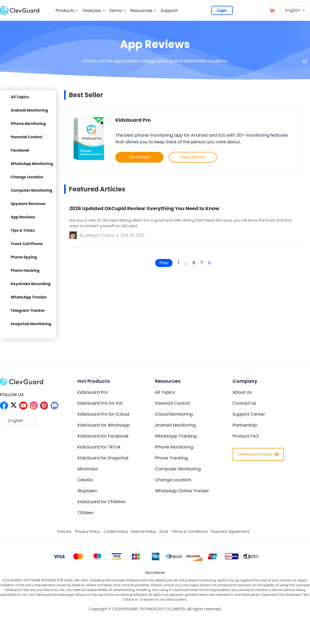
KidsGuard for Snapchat (102, 458)
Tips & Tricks (23, 230)
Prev (163, 263)
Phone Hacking (25, 270)
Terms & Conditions (189, 531)
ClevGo (85, 480)
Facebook (20, 150)
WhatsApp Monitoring (32, 163)
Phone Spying (24, 257)
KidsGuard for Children (101, 502)
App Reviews (23, 217)
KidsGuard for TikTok (98, 447)
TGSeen (85, 513)
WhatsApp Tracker (29, 297)
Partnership (245, 425)
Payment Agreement (230, 531)
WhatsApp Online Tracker (182, 491)
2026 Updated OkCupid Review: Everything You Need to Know (144, 208)
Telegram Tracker (28, 310)
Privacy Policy (87, 531)
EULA (163, 531)
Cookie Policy (116, 531)
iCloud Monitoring (174, 414)
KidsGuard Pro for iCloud (103, 414)
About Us (242, 392)
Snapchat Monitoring (31, 323)
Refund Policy (143, 531)
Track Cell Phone (27, 243)
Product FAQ (246, 436)
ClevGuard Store (258, 454)
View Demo (193, 157)
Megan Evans (100, 235)
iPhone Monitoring (28, 123)
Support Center (249, 414)
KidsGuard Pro (133, 120)
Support (169, 10)
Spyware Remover (28, 203)
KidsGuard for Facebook (102, 436)
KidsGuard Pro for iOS (100, 403)
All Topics (20, 97)
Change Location (27, 177)
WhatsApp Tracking (176, 436)
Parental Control (26, 137)
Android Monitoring (29, 110)
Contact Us (244, 403)
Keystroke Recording (31, 283)
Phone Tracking (171, 458)
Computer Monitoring (31, 190)
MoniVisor (87, 469)
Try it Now (139, 157)
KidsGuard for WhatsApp (103, 425)
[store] (272, 10)
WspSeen (87, 491)
